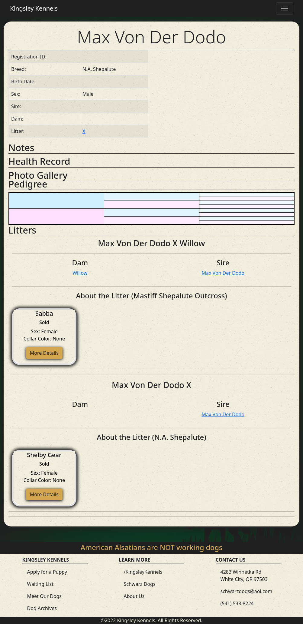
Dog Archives (42, 608)
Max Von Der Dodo (223, 273)
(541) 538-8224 (237, 603)
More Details (44, 353)
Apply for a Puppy (47, 572)
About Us (134, 596)
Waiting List (40, 584)
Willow (80, 273)
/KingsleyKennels (143, 572)
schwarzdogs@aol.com (246, 591)
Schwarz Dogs (140, 584)
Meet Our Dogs (44, 596)
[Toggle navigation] (284, 8)
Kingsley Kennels (34, 8)
